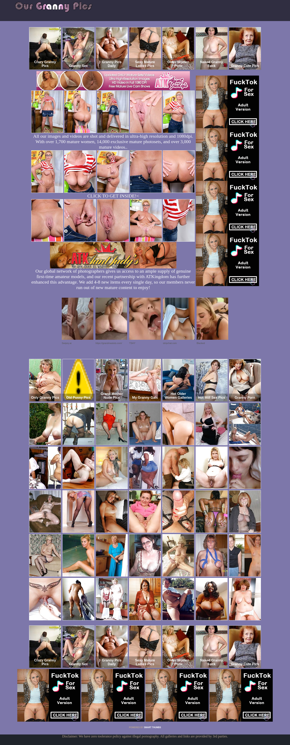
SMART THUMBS (152, 727)
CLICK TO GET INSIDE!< (113, 196)
